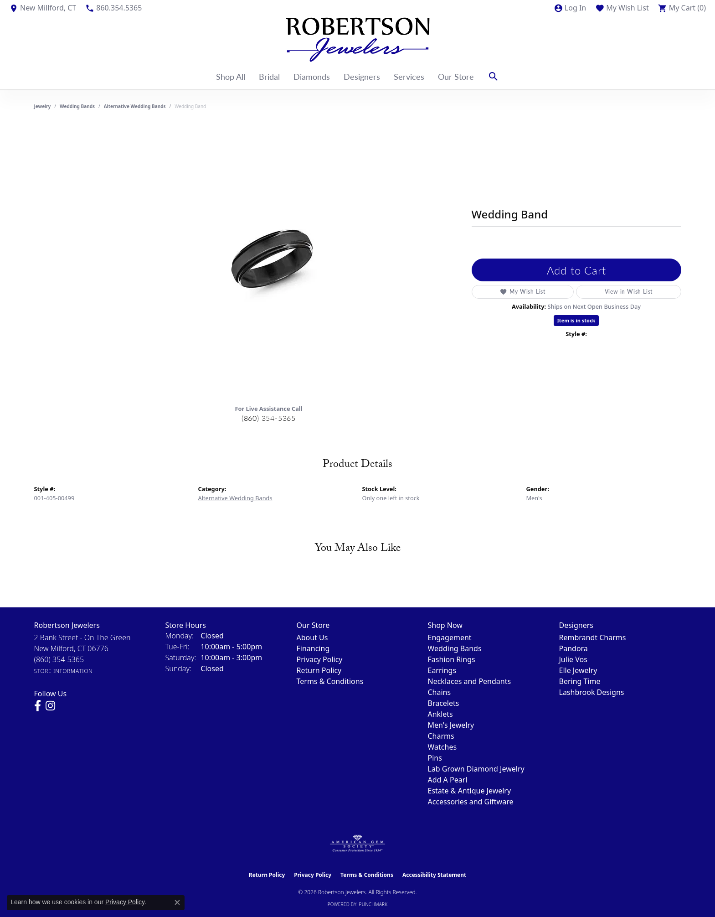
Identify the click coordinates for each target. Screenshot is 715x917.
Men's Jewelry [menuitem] (451, 725)
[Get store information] (63, 671)
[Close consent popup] (177, 902)
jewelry (42, 106)
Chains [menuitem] (439, 692)
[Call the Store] (59, 659)
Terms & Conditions (330, 681)
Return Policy (319, 670)
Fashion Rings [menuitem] (451, 659)
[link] (42, 8)
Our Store (456, 76)
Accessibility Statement (434, 875)
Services (409, 76)
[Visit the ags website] (357, 843)
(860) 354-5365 (269, 418)
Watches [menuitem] (442, 747)
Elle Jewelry (578, 670)
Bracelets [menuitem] (443, 703)
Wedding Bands (77, 106)
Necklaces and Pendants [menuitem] (469, 681)
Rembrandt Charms (592, 637)
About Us (312, 637)
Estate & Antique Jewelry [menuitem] (469, 791)
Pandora (573, 648)
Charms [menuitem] (441, 736)
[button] (570, 8)
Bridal (269, 76)
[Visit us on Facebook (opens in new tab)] (37, 705)
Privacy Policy (320, 659)
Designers (362, 76)
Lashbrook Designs (591, 692)
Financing (313, 648)
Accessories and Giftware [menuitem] (471, 802)
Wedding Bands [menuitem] (455, 648)
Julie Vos (573, 659)
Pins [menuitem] (435, 758)
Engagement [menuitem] (450, 637)
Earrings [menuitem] (442, 670)
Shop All (230, 76)
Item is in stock (576, 320)
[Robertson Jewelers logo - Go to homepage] (358, 40)
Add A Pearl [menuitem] (448, 780)
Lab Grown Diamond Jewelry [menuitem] (476, 769)
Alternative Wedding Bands (135, 106)
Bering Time (580, 681)
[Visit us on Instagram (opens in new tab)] (50, 705)
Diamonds (311, 76)
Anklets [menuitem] (440, 714)
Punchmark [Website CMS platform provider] (373, 904)
